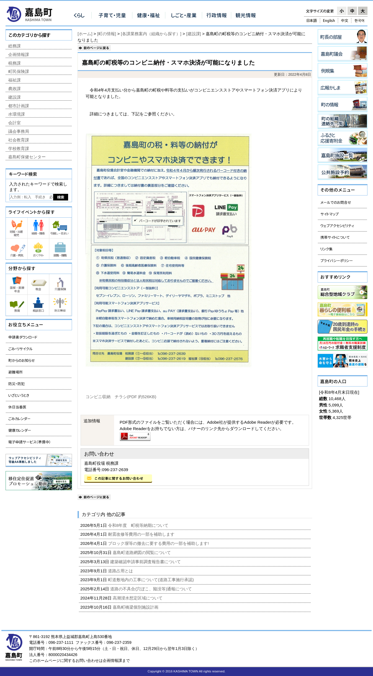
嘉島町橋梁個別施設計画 (136, 607)
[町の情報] (106, 33)
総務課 (14, 46)
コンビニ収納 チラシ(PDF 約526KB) (121, 396)
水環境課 (16, 114)
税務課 (14, 63)
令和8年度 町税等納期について (139, 525)
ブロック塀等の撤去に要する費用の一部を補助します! (159, 543)
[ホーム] (85, 33)
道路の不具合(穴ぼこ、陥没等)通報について (151, 588)
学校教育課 (18, 148)
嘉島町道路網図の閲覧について (142, 552)
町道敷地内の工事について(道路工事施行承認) (151, 579)
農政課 (14, 88)
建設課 (14, 97)
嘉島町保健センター (27, 156)
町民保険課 (18, 71)
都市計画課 (18, 105)
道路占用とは (121, 570)
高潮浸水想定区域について (138, 598)
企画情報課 (18, 54)
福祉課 (14, 80)
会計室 (14, 122)
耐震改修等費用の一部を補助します (142, 534)
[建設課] (193, 33)
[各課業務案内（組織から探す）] (151, 33)
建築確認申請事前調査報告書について (146, 561)
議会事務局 (18, 131)
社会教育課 (18, 140)
